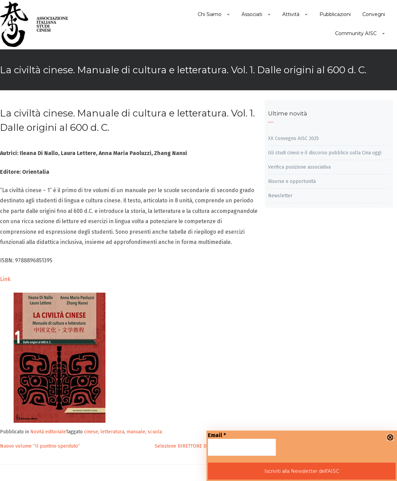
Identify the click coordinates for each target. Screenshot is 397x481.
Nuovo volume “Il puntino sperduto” (40, 446)
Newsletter (280, 196)
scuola (155, 432)
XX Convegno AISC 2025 (293, 138)
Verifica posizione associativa (299, 167)
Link (5, 279)
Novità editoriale (48, 432)
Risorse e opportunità (292, 181)
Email (217, 435)
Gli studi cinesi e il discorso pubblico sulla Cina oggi (324, 153)
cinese (91, 432)
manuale (136, 432)
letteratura (112, 432)
